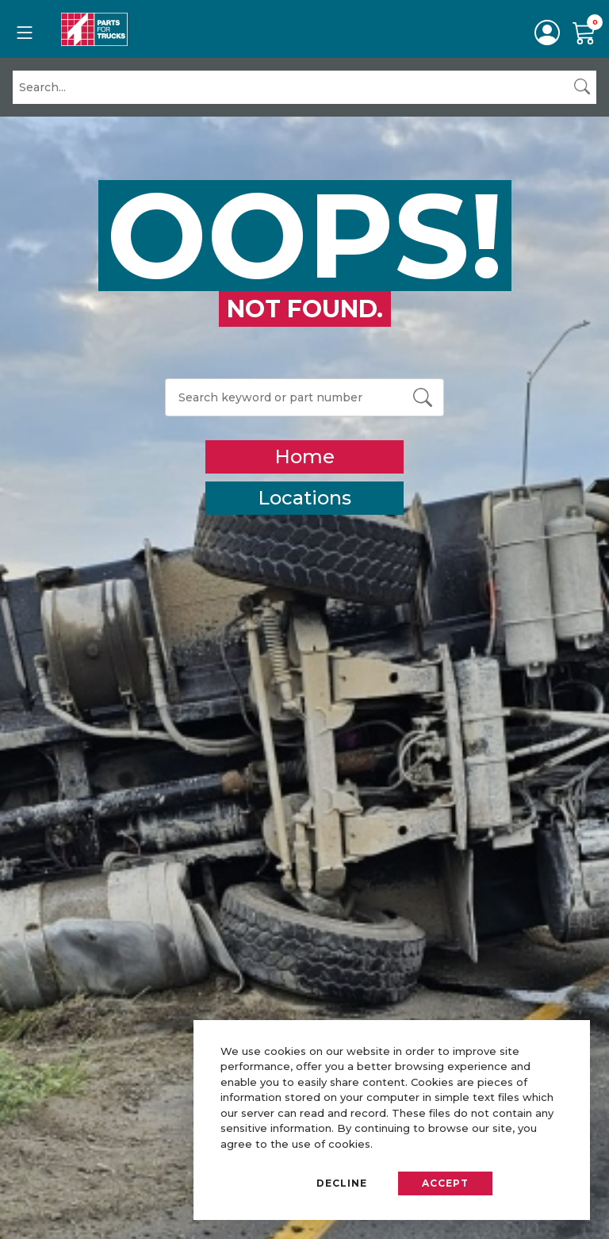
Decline (341, 1183)
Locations (304, 497)
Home (304, 456)
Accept (445, 1183)
